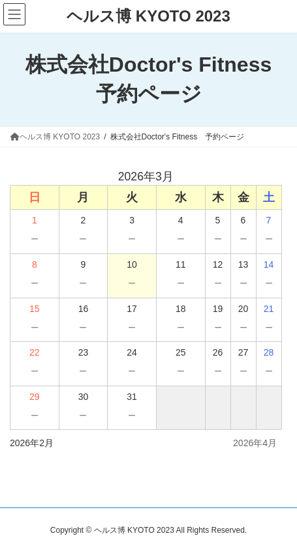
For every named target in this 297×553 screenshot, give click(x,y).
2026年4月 (255, 443)
